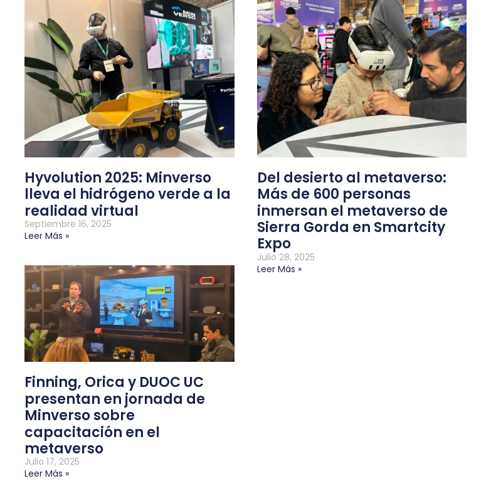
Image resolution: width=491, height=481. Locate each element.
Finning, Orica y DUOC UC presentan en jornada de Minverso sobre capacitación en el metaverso (114, 415)
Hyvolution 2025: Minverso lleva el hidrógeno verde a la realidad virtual (127, 194)
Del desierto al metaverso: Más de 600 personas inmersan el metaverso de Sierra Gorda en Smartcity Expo (352, 211)
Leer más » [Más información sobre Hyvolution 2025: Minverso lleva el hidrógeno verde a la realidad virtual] (46, 236)
